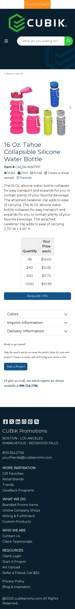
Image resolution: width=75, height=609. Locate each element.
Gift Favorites (12, 473)
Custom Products (16, 522)
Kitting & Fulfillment (18, 516)
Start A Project (14, 562)
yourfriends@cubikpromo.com (27, 457)
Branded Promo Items (20, 505)
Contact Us (11, 536)
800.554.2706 (13, 453)
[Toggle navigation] (6, 41)
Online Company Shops (21, 510)
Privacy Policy (13, 581)
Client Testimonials (17, 542)
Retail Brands (13, 479)
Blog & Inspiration (16, 587)
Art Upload (11, 567)
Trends (8, 485)
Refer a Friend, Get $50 (20, 573)
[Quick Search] (41, 41)
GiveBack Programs (18, 490)
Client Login (11, 556)
